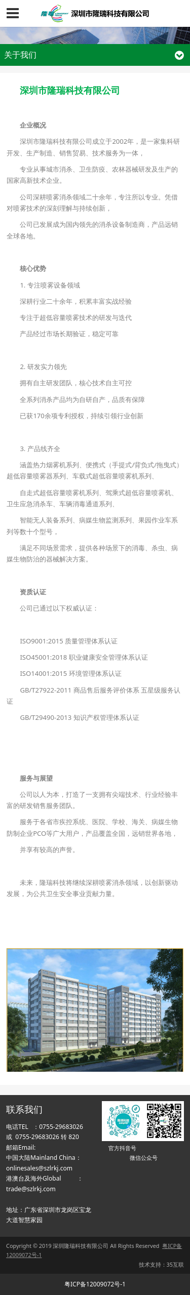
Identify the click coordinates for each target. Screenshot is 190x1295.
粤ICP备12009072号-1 (95, 1284)
